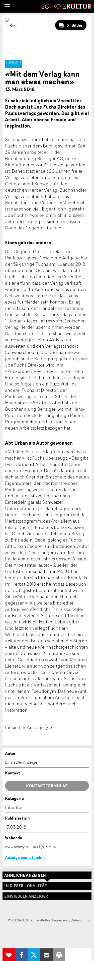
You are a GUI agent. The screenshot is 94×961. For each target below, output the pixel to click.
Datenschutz (80, 920)
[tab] (47, 896)
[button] (7, 6)
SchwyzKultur (66, 6)
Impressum (60, 920)
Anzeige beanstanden (25, 857)
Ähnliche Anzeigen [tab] (25, 875)
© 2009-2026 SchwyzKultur (29, 920)
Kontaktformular (47, 786)
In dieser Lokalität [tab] (25, 886)
